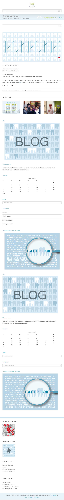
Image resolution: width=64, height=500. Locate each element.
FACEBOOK (36, 497)
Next (59, 26)
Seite (20, 82)
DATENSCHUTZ (29, 497)
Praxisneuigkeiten (24, 90)
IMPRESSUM (54, 495)
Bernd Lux (6, 90)
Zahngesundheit (8, 224)
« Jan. (3, 193)
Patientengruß (7, 216)
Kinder (5, 212)
